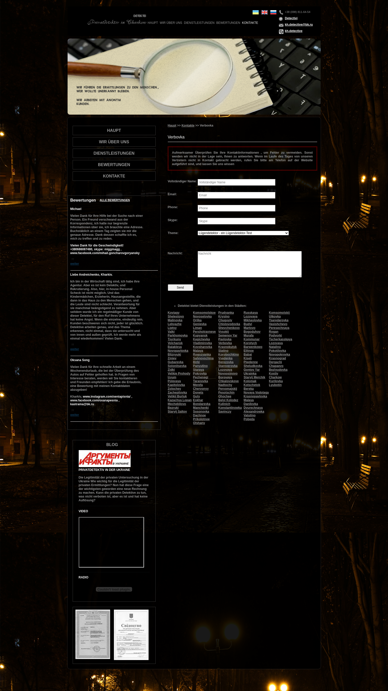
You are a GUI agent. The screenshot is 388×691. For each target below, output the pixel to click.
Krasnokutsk (227, 347)
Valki (171, 331)
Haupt (153, 23)
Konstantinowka (230, 408)
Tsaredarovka (279, 320)
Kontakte (250, 23)
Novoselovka (202, 316)
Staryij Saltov (177, 411)
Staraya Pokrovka (200, 371)
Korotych (250, 343)
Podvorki (275, 335)
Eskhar (198, 400)
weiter (74, 263)
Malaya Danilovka (251, 402)
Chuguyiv (225, 320)
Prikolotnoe (201, 419)
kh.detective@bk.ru (299, 24)
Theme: (173, 233)
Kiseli (248, 358)
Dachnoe (199, 415)
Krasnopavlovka (255, 396)
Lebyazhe (175, 324)
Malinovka (175, 320)
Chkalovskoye (228, 381)
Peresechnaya (279, 328)
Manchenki (201, 408)
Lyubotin (275, 385)
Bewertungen (228, 23)
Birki (196, 362)
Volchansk (175, 343)
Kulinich (224, 404)
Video (83, 511)
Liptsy (172, 328)
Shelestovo (176, 316)
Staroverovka (228, 366)
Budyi (248, 324)
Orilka (197, 320)
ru (273, 12)
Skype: (173, 220)
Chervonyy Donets (201, 390)
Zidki (171, 369)
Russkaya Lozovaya (251, 314)
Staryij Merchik (254, 377)
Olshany (199, 423)
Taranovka (200, 381)
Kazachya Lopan (180, 400)
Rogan (273, 331)
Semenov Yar (227, 335)
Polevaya (174, 381)
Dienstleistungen (199, 23)
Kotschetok (252, 385)
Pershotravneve (204, 331)
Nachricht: (175, 253)
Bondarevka (202, 404)
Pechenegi (200, 377)
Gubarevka (175, 362)
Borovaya (225, 377)
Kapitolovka (176, 385)
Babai (248, 354)
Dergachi (275, 362)
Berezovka (226, 362)
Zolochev (174, 389)
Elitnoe (249, 350)
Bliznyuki (174, 354)
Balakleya (175, 347)
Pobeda (249, 419)
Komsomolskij (279, 312)
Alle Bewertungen (115, 200)
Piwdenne (251, 362)
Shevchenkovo (229, 328)
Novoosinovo (228, 373)
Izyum (172, 377)
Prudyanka (226, 312)
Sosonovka (201, 411)
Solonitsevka (177, 366)
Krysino (224, 316)
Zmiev (172, 358)
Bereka (249, 389)
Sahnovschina (203, 358)
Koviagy (174, 312)
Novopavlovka (178, 350)
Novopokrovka (279, 354)
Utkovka (275, 316)
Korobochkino (228, 354)
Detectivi (291, 18)
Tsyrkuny (174, 339)
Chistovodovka (229, 324)
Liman (197, 328)
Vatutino (250, 415)
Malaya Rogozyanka (202, 352)
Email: (172, 194)
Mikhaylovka (253, 320)
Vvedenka (225, 358)
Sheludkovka (253, 366)
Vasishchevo (278, 324)
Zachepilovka (177, 392)
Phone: (173, 207)
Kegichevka (201, 339)
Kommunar (252, 339)
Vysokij (223, 331)
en (264, 12)
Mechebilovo (177, 404)
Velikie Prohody (179, 373)
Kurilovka (276, 381)
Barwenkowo (253, 347)
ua (256, 12)
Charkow (275, 377)
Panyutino (200, 366)
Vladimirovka (202, 343)
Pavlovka (225, 339)
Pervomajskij (227, 389)
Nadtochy (225, 385)
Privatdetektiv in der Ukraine (104, 470)
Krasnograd (277, 358)
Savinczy (224, 411)
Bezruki (173, 408)
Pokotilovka (277, 350)
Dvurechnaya (253, 408)
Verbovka (225, 343)
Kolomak (250, 381)
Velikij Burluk (177, 396)
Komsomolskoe (204, 312)
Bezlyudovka (278, 369)
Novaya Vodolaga (256, 392)
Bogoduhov (252, 331)
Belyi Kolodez (228, 400)
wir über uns (171, 23)
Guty (196, 396)
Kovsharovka (202, 347)
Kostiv (273, 373)
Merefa (198, 385)
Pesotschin (226, 392)
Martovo (250, 328)
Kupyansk (200, 335)
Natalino (275, 347)
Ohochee (224, 396)
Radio (84, 577)
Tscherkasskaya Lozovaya (280, 341)
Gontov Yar (252, 369)
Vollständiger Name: (182, 181)
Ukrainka (250, 373)
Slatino (223, 350)
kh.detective (293, 31)
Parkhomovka (178, 335)
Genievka (200, 324)
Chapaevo (276, 366)
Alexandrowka (254, 411)
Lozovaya (225, 369)
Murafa (249, 335)
